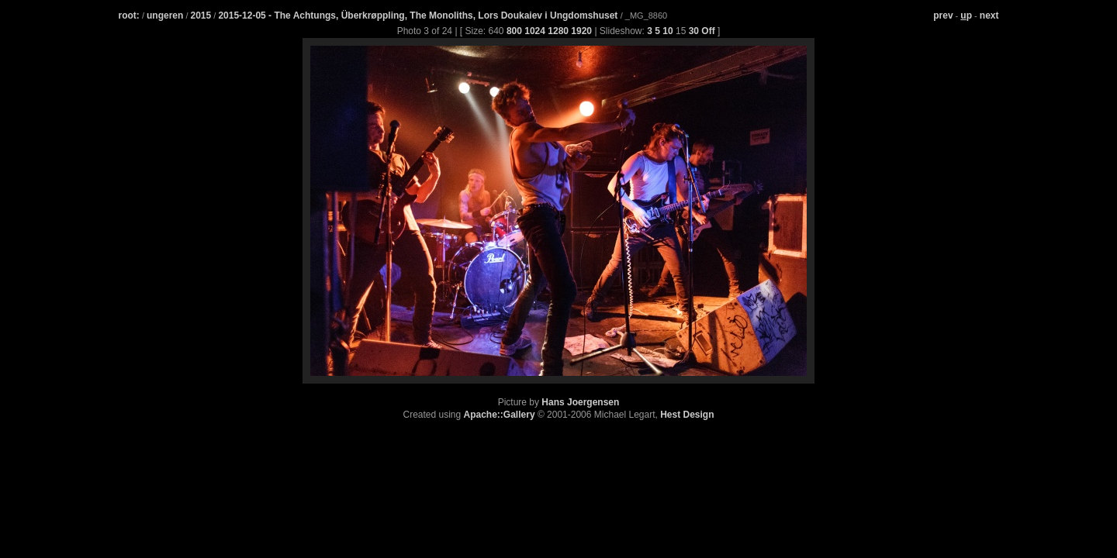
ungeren (165, 15)
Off (707, 31)
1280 (558, 31)
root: (129, 15)
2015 (201, 15)
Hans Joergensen (580, 402)
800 (514, 31)
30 (694, 31)
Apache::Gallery (499, 414)
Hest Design (687, 414)
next (989, 15)
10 (667, 31)
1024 (534, 31)
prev (943, 15)
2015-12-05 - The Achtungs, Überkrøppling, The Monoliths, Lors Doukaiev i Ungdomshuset (419, 15)
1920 (581, 31)
